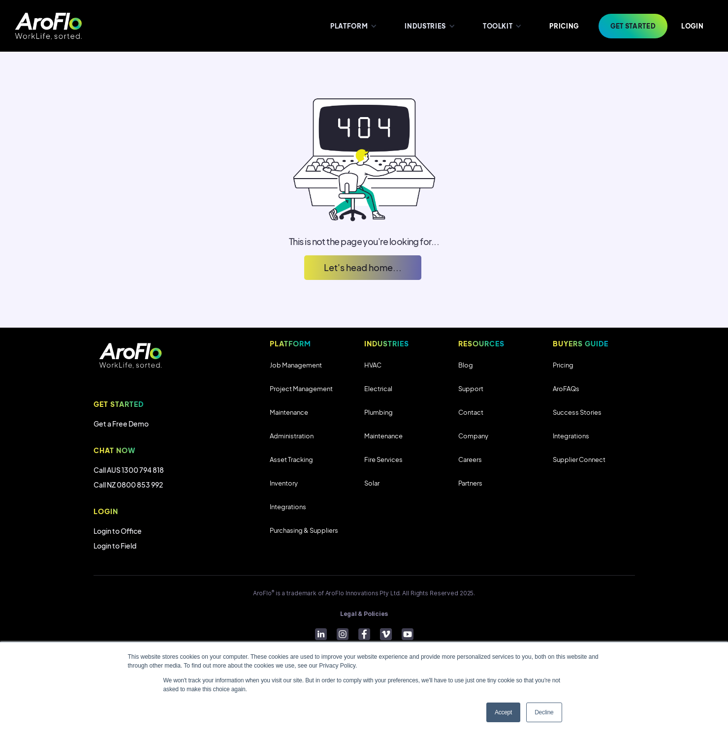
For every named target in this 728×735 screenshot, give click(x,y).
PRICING (564, 26)
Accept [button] (503, 712)
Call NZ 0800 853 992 (128, 484)
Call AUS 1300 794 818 (129, 469)
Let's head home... (363, 267)
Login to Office (118, 530)
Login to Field (115, 545)
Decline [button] (544, 712)
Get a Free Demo (121, 423)
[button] (352, 26)
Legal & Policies (364, 613)
